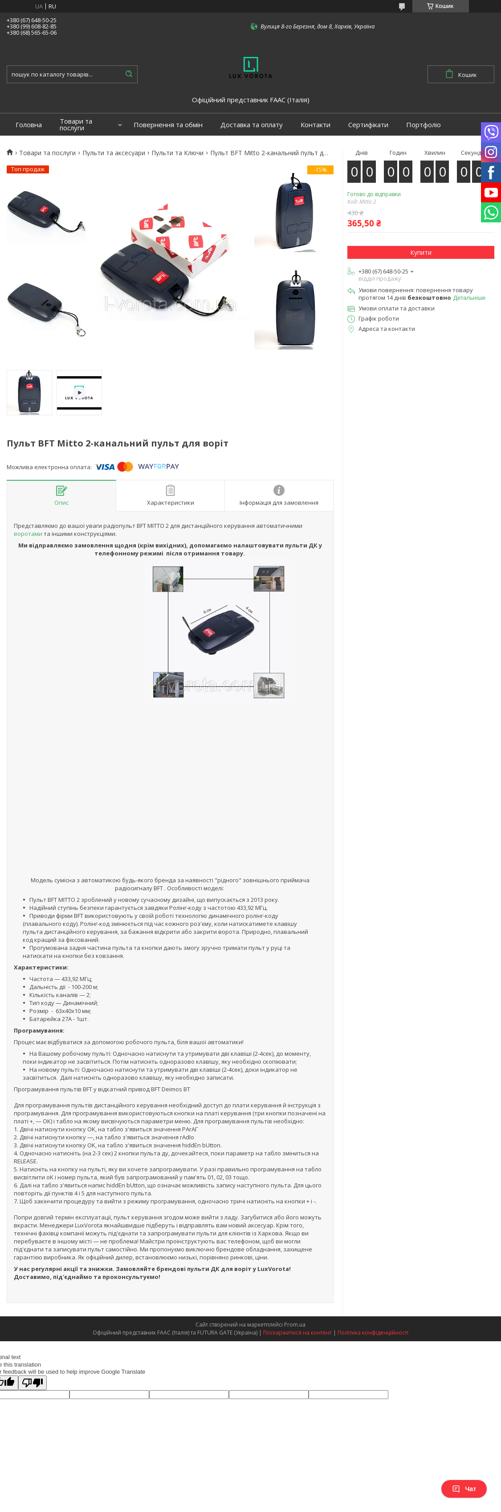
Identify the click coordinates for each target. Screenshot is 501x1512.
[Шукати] (129, 74)
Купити (421, 252)
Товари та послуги (76, 124)
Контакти (315, 124)
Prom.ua (294, 1324)
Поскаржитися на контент (297, 1332)
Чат (464, 1489)
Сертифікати (368, 124)
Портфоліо (423, 124)
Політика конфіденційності (373, 1332)
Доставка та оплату (251, 124)
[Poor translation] (32, 1382)
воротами (28, 534)
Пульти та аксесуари (113, 153)
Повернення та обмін (168, 124)
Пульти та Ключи (177, 153)
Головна (29, 124)
